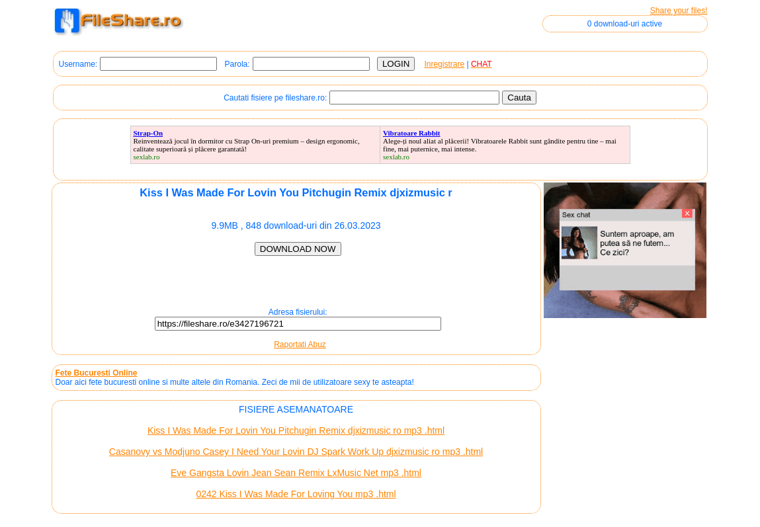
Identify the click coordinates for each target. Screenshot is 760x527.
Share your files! (679, 10)
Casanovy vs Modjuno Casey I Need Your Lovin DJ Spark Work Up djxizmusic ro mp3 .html (296, 451)
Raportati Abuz (300, 344)
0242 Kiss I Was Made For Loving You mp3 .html (296, 494)
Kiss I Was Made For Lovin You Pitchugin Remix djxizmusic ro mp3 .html (296, 430)
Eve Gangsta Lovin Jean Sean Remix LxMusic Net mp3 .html (296, 472)
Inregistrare (444, 64)
